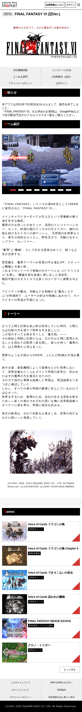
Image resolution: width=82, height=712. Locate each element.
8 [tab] (68, 189)
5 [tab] (44, 189)
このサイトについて (20, 682)
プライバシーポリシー (20, 83)
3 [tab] (28, 189)
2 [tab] (20, 189)
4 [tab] (36, 189)
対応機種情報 (20, 70)
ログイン (70, 5)
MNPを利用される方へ (61, 682)
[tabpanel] (41, 160)
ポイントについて (20, 690)
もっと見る (70, 669)
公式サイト (62, 83)
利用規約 (61, 690)
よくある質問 (20, 76)
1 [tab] (12, 189)
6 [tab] (52, 189)
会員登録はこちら (54, 5)
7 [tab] (60, 189)
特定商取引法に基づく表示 (61, 697)
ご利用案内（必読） (61, 76)
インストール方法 (61, 70)
